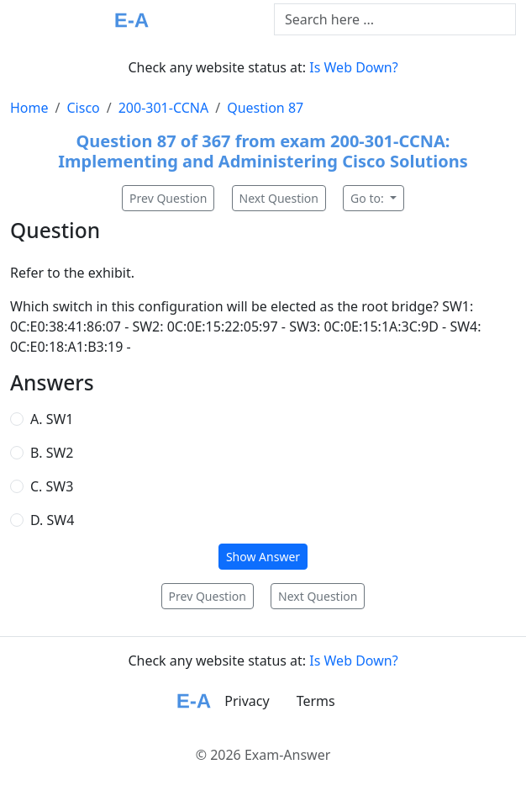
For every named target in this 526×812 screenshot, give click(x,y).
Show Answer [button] (263, 557)
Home (29, 107)
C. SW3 (51, 486)
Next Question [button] (278, 198)
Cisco (82, 107)
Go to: (368, 198)
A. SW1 (52, 419)
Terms (316, 701)
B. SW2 (52, 452)
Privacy (246, 701)
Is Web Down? (353, 67)
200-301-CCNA (163, 107)
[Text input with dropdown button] (395, 19)
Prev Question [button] (168, 198)
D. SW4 (52, 520)
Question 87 (265, 107)
